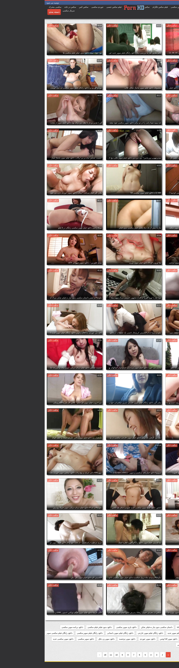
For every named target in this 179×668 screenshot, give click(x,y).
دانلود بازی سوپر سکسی (82, 627)
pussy (157, 627)
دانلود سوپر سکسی (41, 639)
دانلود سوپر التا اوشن (124, 639)
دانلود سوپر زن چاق (62, 639)
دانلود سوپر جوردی (103, 639)
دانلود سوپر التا (143, 639)
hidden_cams (170, 627)
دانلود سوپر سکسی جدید (18, 639)
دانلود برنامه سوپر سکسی (28, 627)
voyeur (135, 627)
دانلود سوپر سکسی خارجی (164, 645)
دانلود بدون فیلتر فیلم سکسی (55, 627)
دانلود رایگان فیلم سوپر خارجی (106, 633)
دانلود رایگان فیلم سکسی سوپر (15, 633)
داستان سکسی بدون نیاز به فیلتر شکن (112, 627)
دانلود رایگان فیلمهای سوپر (165, 639)
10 (72, 655)
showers (146, 627)
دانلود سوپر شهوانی (141, 645)
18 (60, 655)
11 (66, 655)
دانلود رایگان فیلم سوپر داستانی (76, 633)
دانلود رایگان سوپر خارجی (165, 633)
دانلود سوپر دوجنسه (82, 639)
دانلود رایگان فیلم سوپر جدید (134, 633)
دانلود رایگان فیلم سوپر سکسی (45, 633)
